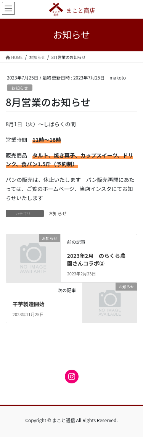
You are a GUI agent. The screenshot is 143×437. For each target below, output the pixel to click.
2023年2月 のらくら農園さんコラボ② (96, 259)
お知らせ (19, 88)
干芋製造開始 (29, 304)
